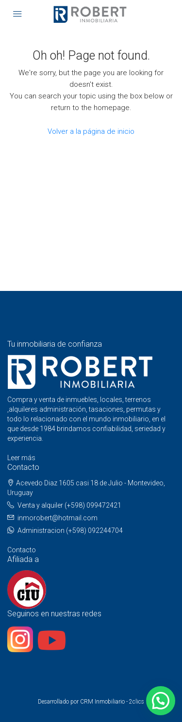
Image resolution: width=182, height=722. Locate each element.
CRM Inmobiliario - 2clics (112, 701)
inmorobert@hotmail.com (57, 518)
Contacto (21, 550)
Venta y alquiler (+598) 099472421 (69, 505)
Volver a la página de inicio (91, 131)
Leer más (21, 458)
